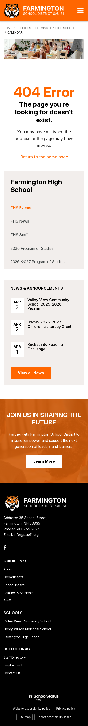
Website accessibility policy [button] (31, 708)
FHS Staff (19, 234)
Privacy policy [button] (65, 708)
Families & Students (18, 593)
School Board (14, 585)
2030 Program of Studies (32, 248)
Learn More (44, 461)
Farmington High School (55, 28)
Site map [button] (25, 717)
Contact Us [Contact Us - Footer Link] (12, 673)
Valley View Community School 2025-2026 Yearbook (48, 304)
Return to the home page (44, 156)
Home (8, 28)
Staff (7, 601)
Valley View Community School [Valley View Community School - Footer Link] (27, 621)
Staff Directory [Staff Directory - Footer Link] (15, 657)
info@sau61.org (26, 534)
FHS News (20, 221)
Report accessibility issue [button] (54, 717)
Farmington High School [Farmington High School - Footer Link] (22, 637)
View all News (31, 372)
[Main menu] (80, 10)
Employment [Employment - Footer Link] (13, 665)
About (8, 569)
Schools (24, 28)
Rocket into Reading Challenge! (45, 346)
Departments (13, 577)
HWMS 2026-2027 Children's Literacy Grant (49, 324)
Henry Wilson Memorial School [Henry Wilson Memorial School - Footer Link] (27, 629)
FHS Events (21, 207)
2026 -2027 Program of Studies (38, 261)
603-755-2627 (27, 529)
